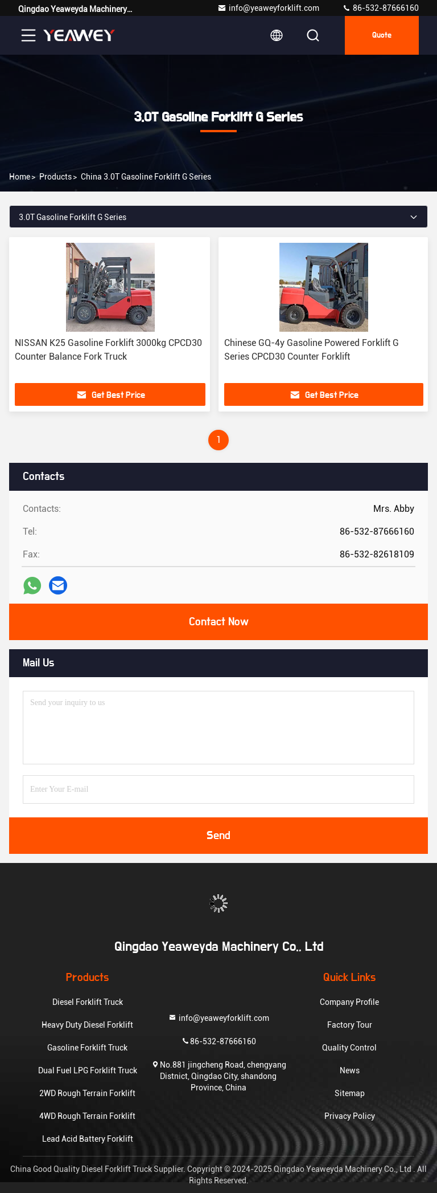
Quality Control (349, 1047)
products (55, 176)
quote (381, 35)
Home (19, 176)
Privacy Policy (349, 1116)
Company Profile (349, 1002)
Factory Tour (349, 1024)
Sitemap (350, 1093)
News (350, 1070)
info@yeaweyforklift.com (268, 8)
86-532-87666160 (380, 8)
